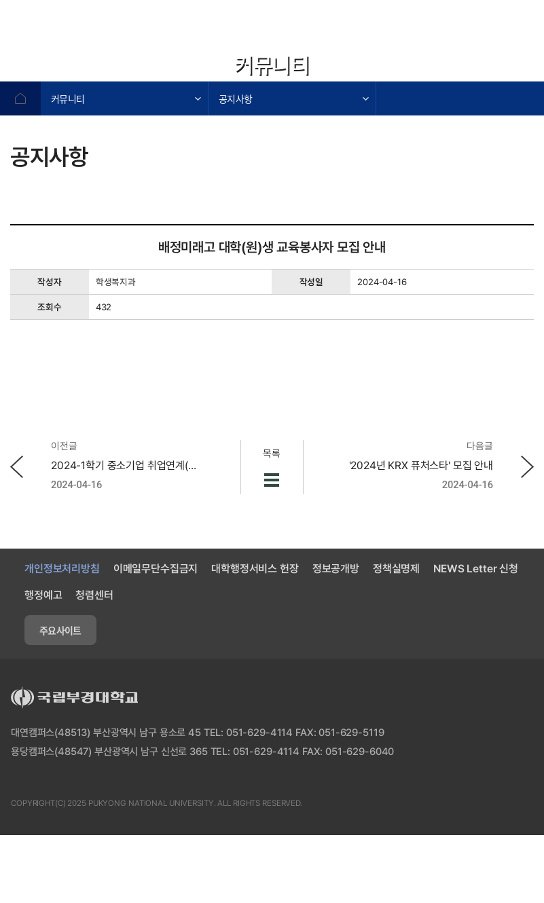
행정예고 (43, 595)
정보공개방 (335, 568)
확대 (459, 67)
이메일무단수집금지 (155, 568)
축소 (493, 67)
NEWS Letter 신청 (475, 568)
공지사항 (235, 98)
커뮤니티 (67, 98)
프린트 (527, 67)
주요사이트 (60, 630)
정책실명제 (396, 568)
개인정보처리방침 (62, 568)
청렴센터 (94, 595)
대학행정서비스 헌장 (254, 568)
